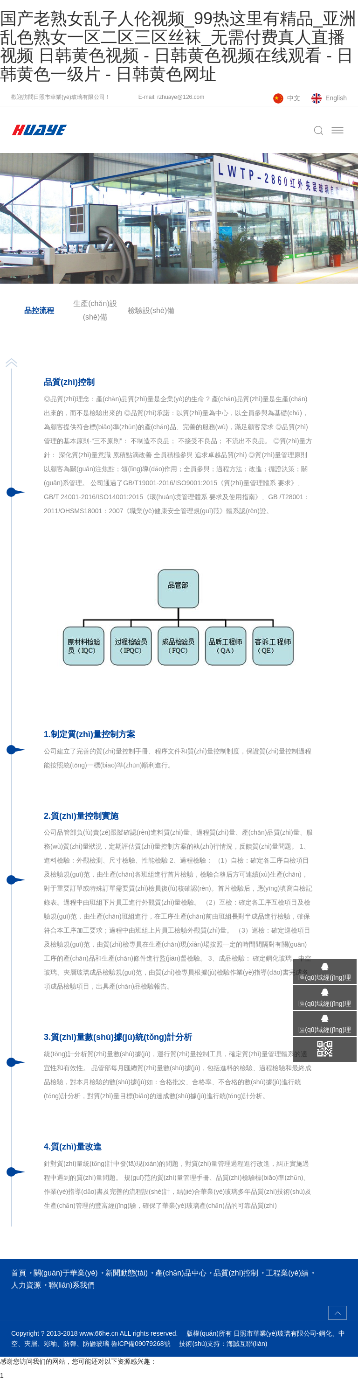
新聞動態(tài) (126, 1273)
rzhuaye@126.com (180, 97)
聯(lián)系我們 (71, 1285)
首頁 (18, 1273)
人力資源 (26, 1285)
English (336, 98)
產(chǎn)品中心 (180, 1273)
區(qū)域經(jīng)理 (321, 977)
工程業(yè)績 (287, 1273)
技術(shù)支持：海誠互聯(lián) (223, 1343)
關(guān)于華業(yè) (66, 1273)
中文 (293, 98)
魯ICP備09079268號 (141, 1343)
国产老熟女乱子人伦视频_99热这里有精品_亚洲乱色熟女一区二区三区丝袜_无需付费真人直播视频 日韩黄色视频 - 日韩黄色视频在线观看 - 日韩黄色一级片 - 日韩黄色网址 (178, 46)
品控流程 (39, 310)
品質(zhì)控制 (235, 1273)
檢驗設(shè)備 (151, 310)
